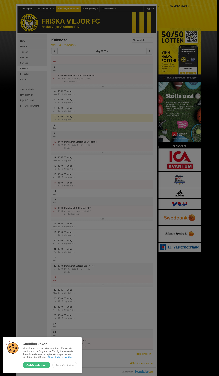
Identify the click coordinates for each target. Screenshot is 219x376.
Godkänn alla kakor (36, 365)
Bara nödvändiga (64, 365)
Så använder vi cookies (60, 357)
